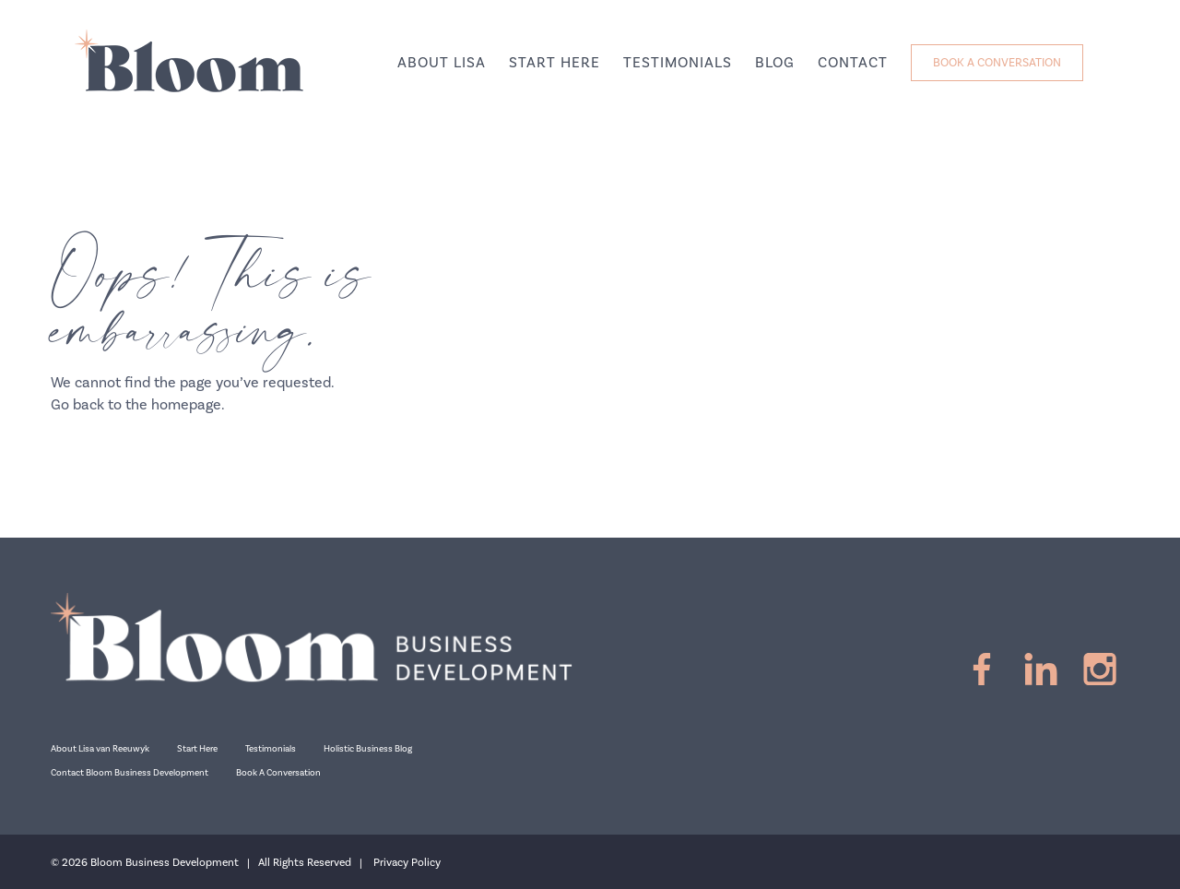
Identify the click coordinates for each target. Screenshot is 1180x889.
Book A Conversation (278, 772)
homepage (186, 405)
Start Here (197, 748)
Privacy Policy (407, 863)
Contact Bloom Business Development (129, 772)
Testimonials (270, 748)
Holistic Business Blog (368, 748)
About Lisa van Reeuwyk (100, 748)
